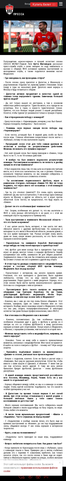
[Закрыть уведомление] (60, 462)
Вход (27, 4)
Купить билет (44, 4)
